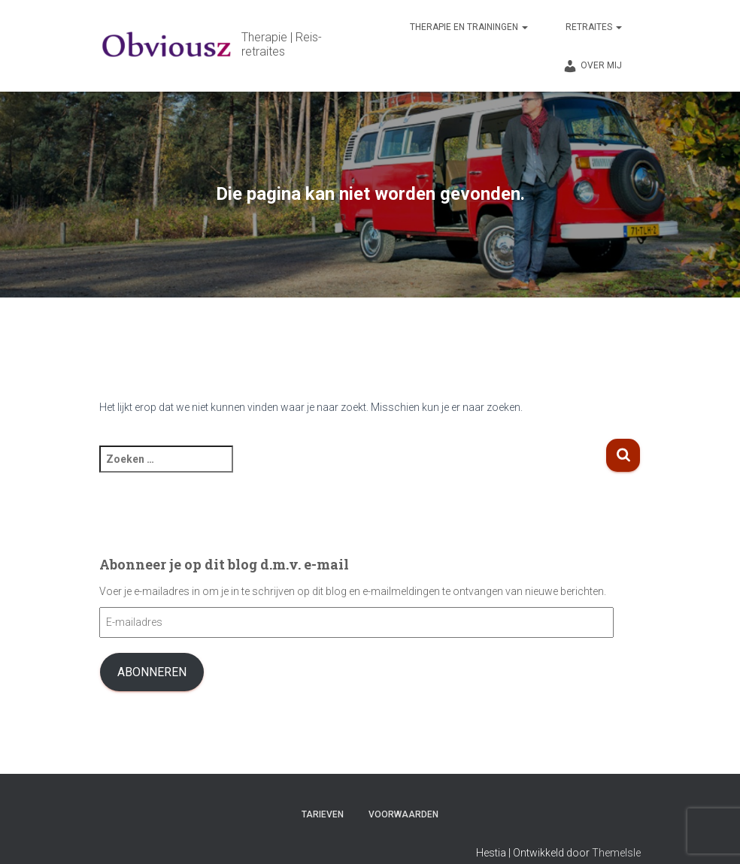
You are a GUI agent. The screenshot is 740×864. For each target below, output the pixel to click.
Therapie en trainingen (469, 27)
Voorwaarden (403, 814)
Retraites (594, 27)
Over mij (592, 66)
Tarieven (323, 814)
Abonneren (152, 672)
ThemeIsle (616, 853)
